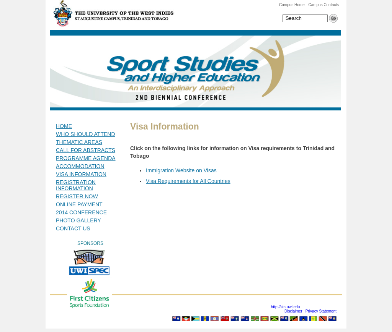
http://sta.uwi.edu (285, 307)
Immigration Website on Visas (181, 170)
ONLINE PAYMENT (79, 204)
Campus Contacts (324, 5)
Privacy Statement (320, 311)
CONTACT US (73, 228)
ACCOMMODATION (80, 166)
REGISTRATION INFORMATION (76, 185)
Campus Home (292, 5)
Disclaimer (293, 311)
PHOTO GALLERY (78, 220)
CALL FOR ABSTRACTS (85, 150)
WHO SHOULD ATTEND (85, 134)
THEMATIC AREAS (79, 142)
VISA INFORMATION (81, 174)
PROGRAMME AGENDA (86, 158)
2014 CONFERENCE (81, 212)
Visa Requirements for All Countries (188, 181)
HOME (64, 126)
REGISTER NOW (77, 196)
